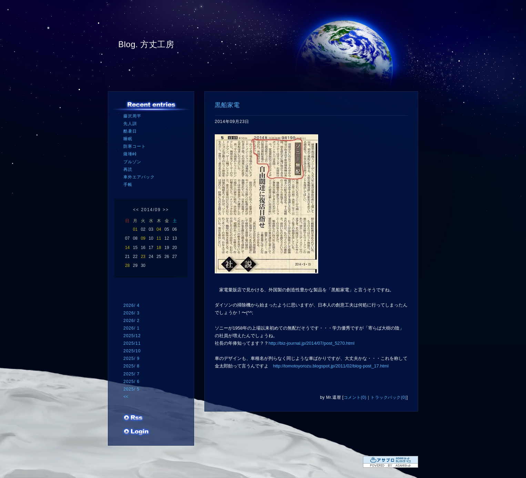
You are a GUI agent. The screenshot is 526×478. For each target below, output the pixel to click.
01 (135, 229)
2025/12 (132, 335)
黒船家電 (227, 105)
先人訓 (130, 123)
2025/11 (132, 343)
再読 (127, 169)
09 (143, 238)
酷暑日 (130, 131)
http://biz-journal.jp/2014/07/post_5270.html (311, 343)
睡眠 (127, 138)
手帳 (127, 184)
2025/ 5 (131, 389)
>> (166, 209)
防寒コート (134, 146)
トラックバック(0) (388, 397)
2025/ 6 (131, 381)
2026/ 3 (131, 313)
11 (158, 238)
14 (127, 247)
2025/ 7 (131, 374)
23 (143, 256)
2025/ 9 (131, 358)
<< (136, 209)
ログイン (136, 432)
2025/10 (132, 351)
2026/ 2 (131, 320)
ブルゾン (132, 161)
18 (158, 247)
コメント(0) (355, 397)
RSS (134, 418)
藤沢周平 (132, 116)
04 (158, 229)
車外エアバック (139, 177)
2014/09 (151, 209)
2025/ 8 (131, 366)
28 (127, 265)
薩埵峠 (130, 154)
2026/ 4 (131, 305)
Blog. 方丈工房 (146, 44)
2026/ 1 (131, 328)
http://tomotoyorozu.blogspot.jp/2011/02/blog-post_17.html (330, 365)
